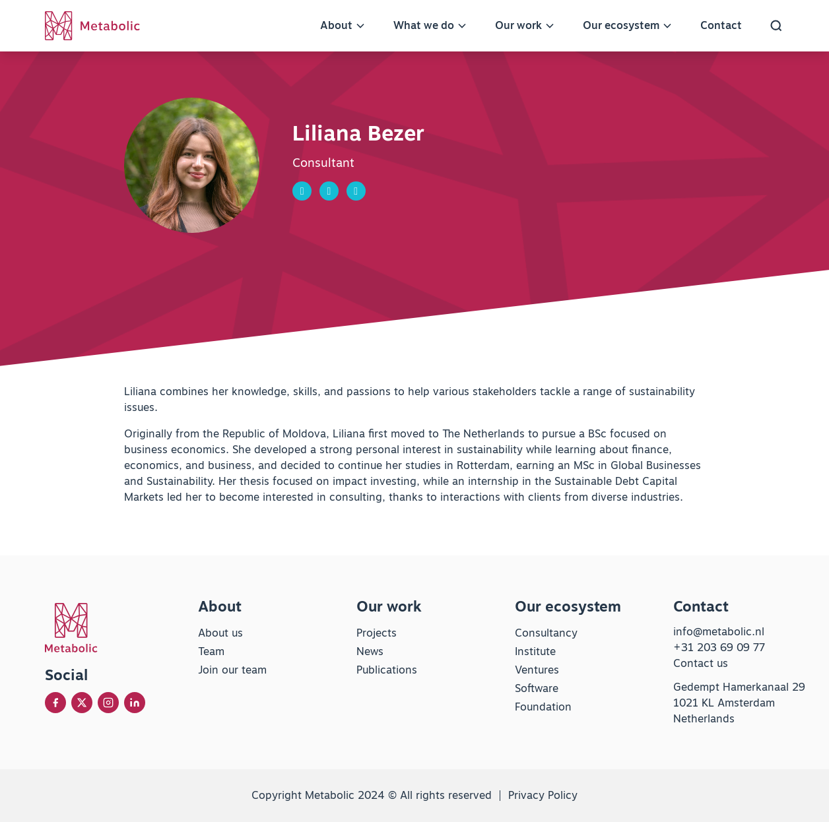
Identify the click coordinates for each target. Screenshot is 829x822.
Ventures (537, 670)
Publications (386, 670)
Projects (376, 633)
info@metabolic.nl (718, 631)
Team (211, 651)
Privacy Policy (543, 795)
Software (536, 688)
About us (220, 633)
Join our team (232, 670)
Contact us (700, 663)
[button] (776, 26)
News (369, 651)
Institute (535, 651)
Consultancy (546, 633)
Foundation (543, 707)
